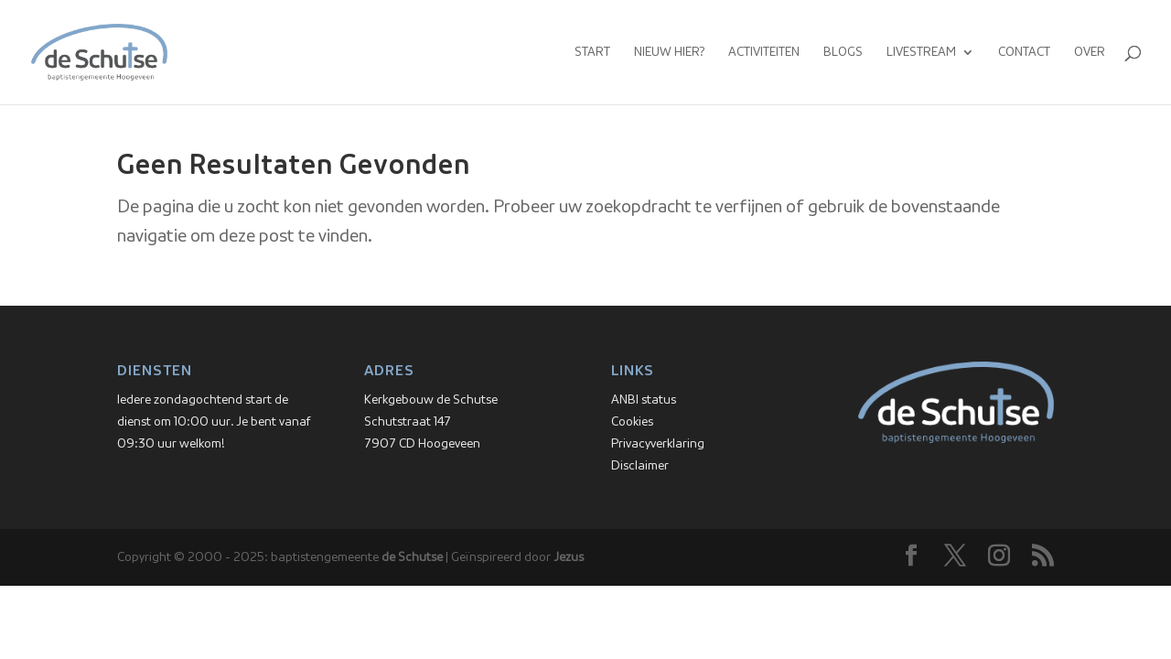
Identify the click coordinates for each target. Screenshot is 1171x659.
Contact (1024, 52)
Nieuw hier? (669, 52)
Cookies (632, 422)
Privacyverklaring (657, 444)
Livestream (921, 52)
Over (1089, 52)
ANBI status (643, 400)
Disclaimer (640, 465)
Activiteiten (764, 52)
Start (592, 52)
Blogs (843, 52)
